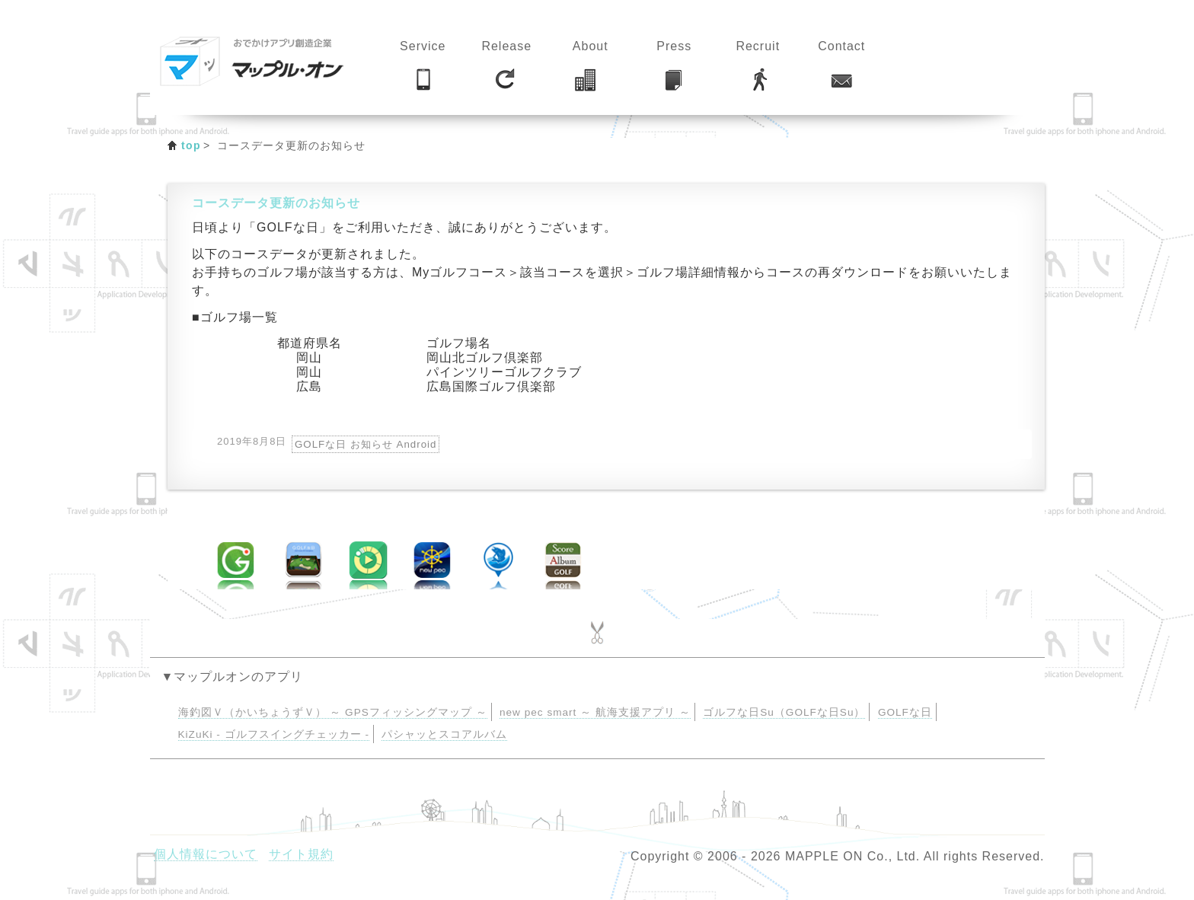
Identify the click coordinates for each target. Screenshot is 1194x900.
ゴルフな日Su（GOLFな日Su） (784, 712)
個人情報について (205, 853)
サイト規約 (301, 853)
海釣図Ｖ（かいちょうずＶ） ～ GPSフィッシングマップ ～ (332, 712)
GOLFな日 (905, 712)
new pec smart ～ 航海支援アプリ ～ (595, 712)
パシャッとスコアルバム (444, 734)
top (191, 145)
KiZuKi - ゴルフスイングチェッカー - (273, 734)
